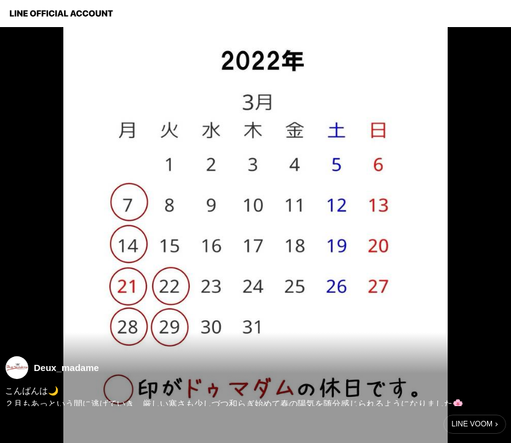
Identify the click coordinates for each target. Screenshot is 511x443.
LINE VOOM (472, 424)
